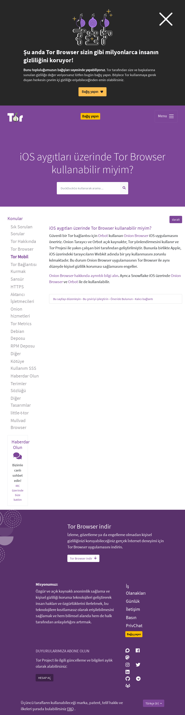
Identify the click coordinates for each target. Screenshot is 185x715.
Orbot (103, 235)
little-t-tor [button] (20, 413)
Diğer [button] (16, 354)
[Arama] (88, 188)
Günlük (133, 601)
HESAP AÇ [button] (44, 678)
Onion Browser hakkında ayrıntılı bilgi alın (83, 275)
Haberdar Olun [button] (25, 376)
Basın (131, 617)
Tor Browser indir (83, 558)
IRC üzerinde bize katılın (17, 492)
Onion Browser (136, 235)
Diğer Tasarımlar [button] (21, 401)
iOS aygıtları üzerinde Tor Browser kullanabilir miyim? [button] (100, 228)
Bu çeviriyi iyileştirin (95, 299)
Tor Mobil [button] (19, 257)
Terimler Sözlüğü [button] (18, 387)
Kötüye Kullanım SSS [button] (23, 364)
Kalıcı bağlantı (144, 299)
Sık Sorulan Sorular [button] (21, 230)
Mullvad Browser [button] (18, 423)
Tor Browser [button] (22, 249)
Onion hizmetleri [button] (20, 312)
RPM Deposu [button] (23, 346)
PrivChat (134, 626)
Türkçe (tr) (152, 703)
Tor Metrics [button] (21, 324)
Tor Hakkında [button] (23, 241)
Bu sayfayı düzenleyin (67, 299)
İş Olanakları (136, 589)
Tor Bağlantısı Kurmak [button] (24, 267)
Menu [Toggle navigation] (166, 116)
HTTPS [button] (17, 287)
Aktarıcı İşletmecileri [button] (22, 297)
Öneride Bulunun (122, 299)
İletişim (133, 609)
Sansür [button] (17, 279)
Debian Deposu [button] (18, 334)
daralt (176, 219)
